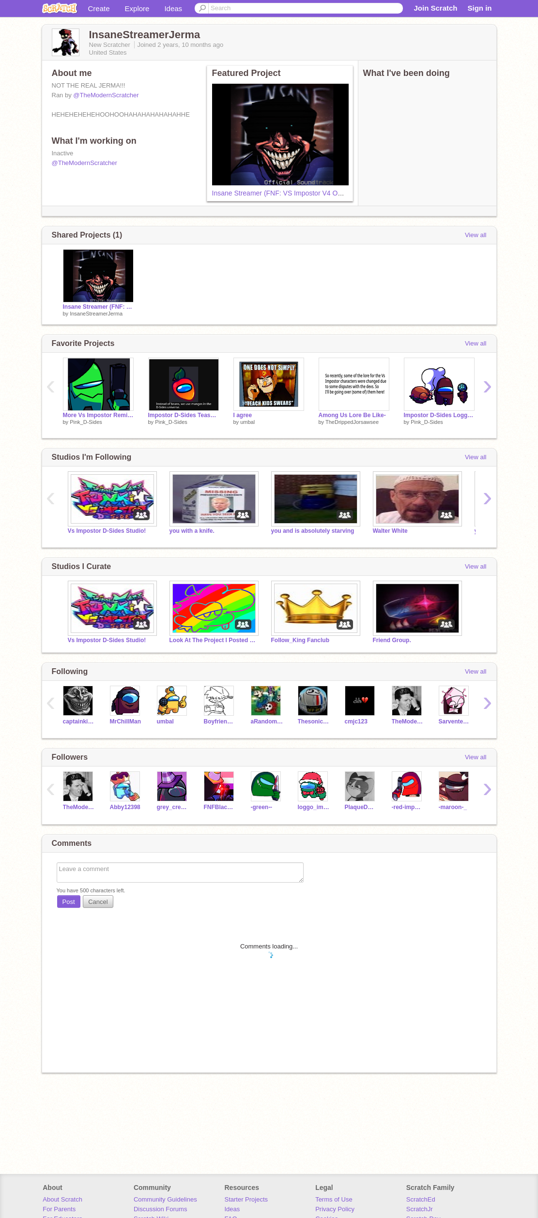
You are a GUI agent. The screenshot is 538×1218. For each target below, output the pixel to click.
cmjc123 (356, 721)
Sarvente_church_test (455, 721)
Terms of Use (334, 1199)
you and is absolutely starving (312, 530)
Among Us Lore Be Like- (352, 415)
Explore (137, 8)
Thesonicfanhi (314, 721)
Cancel (98, 901)
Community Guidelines (165, 1199)
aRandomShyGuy (267, 721)
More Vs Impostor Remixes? (98, 415)
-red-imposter (408, 807)
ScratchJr (419, 1209)
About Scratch (62, 1199)
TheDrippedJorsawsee (352, 422)
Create (99, 8)
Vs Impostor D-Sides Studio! (107, 530)
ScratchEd (420, 1199)
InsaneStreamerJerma (96, 313)
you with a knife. (192, 530)
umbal (247, 422)
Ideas (173, 8)
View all (476, 235)
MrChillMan (125, 721)
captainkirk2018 (79, 721)
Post (68, 901)
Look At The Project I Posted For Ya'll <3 (213, 640)
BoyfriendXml (220, 721)
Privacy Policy (334, 1209)
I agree (242, 415)
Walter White (390, 530)
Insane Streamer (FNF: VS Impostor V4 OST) (280, 193)
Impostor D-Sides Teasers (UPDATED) (183, 415)
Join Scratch (435, 8)
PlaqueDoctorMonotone (361, 807)
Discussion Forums (160, 1209)
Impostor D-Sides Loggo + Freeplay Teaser (439, 415)
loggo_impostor (314, 807)
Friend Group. (392, 640)
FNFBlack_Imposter (220, 807)
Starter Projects (246, 1199)
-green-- (262, 807)
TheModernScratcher (408, 721)
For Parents (59, 1209)
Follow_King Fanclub (300, 640)
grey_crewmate (173, 807)
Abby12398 (125, 807)
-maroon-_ (453, 807)
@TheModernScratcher (105, 95)
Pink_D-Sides (86, 422)
